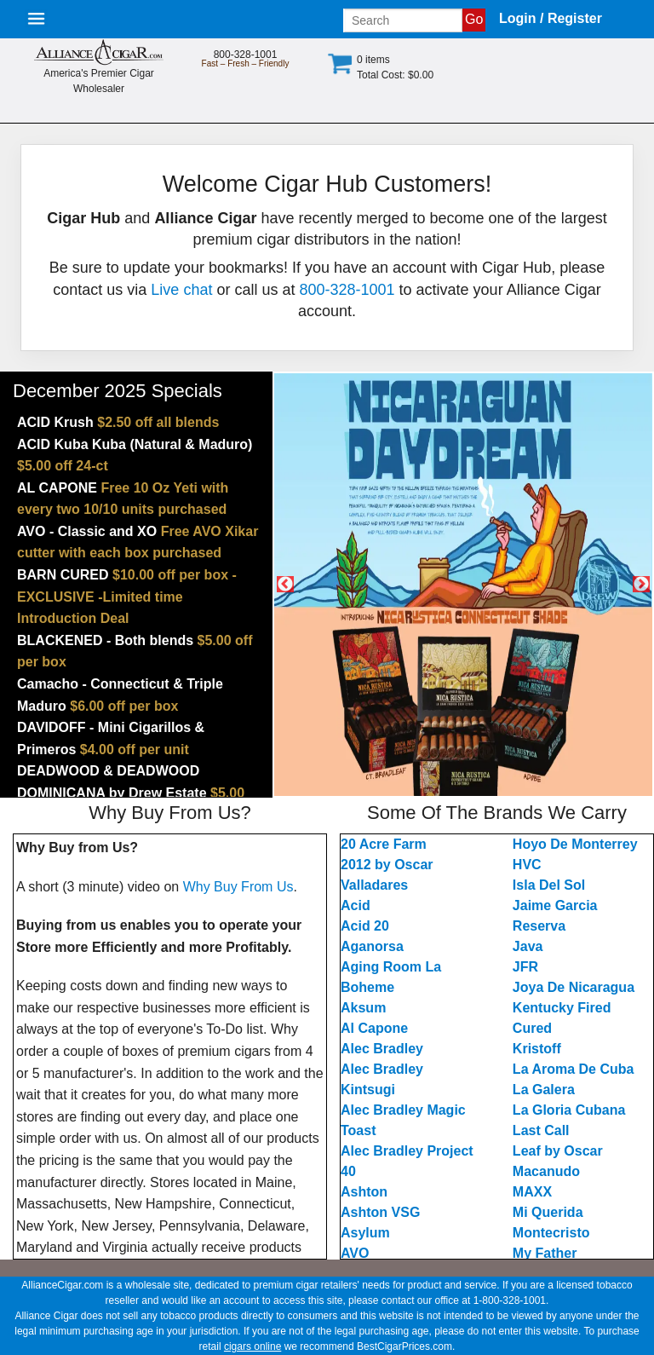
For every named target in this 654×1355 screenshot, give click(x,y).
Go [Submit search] (474, 19)
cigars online (252, 1346)
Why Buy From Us (238, 886)
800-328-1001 (346, 289)
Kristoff (537, 1048)
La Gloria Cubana (569, 1110)
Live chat (181, 289)
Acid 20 (365, 926)
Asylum (365, 1232)
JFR (525, 967)
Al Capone (374, 1028)
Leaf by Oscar (558, 1151)
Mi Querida (548, 1212)
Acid (355, 905)
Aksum (363, 1007)
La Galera (544, 1089)
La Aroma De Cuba (573, 1069)
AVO (355, 1253)
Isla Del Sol (549, 885)
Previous (285, 584)
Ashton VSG (380, 1212)
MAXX (532, 1192)
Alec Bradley (382, 1048)
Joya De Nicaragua (573, 987)
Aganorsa (372, 946)
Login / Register (550, 18)
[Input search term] (402, 20)
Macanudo (546, 1171)
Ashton (364, 1192)
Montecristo (551, 1232)
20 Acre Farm (384, 844)
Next (641, 584)
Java (528, 946)
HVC (527, 864)
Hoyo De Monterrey (575, 844)
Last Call (541, 1130)
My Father (545, 1253)
